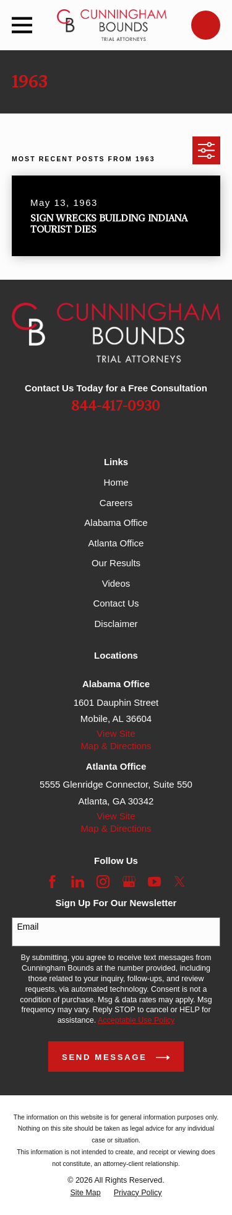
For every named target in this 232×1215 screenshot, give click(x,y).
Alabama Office (115, 522)
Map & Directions (115, 746)
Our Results (116, 563)
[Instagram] (103, 881)
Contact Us (116, 603)
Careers (116, 502)
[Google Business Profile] (128, 881)
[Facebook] (52, 881)
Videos (116, 583)
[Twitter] (179, 881)
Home (115, 482)
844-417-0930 (115, 406)
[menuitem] (85, 1193)
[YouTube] (154, 881)
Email (27, 927)
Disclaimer (115, 623)
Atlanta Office (116, 543)
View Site (116, 733)
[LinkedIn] (77, 881)
